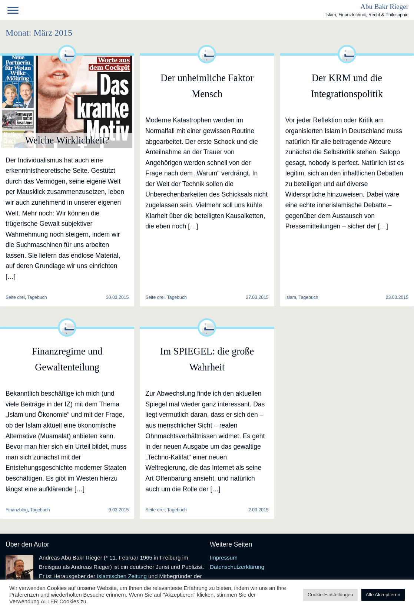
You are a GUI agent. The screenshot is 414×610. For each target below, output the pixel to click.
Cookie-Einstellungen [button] (330, 594)
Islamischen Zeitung (122, 576)
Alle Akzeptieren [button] (383, 594)
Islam (290, 297)
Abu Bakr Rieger (384, 6)
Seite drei (155, 297)
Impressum (224, 557)
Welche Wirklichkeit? (67, 140)
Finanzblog (17, 509)
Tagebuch (37, 297)
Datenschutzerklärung (237, 567)
